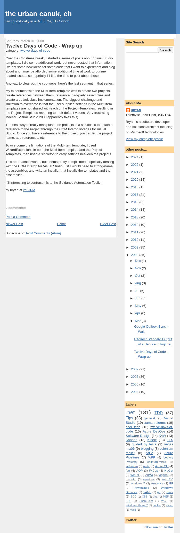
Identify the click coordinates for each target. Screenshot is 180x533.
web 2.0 (167, 479)
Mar (138, 321)
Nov (138, 268)
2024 (135, 157)
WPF (151, 457)
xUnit (133, 509)
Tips (129, 418)
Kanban (131, 440)
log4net (163, 474)
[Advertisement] (149, 75)
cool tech (133, 427)
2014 (135, 210)
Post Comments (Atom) (43, 233)
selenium (132, 466)
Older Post (108, 224)
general (149, 418)
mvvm (169, 505)
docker (157, 505)
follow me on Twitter (158, 527)
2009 (135, 247)
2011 (135, 232)
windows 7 (138, 483)
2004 (135, 392)
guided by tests (144, 444)
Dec (138, 261)
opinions (149, 479)
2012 (135, 225)
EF (171, 483)
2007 (135, 369)
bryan (136, 110)
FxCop (153, 470)
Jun (138, 298)
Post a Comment (18, 217)
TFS (170, 440)
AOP (139, 470)
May (138, 306)
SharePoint (146, 501)
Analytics (157, 483)
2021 (135, 172)
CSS (145, 496)
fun (128, 470)
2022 (135, 165)
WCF (164, 501)
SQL (128, 501)
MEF (166, 496)
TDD (158, 413)
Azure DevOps (154, 431)
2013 (135, 217)
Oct (138, 276)
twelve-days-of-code (35, 50)
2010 (135, 240)
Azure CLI (161, 466)
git (158, 492)
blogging (147, 449)
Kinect (152, 440)
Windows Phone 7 (137, 505)
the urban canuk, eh (38, 14)
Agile (149, 453)
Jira (155, 496)
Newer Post (14, 224)
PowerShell (141, 487)
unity (146, 466)
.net (130, 412)
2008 (135, 255)
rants (169, 492)
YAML (147, 492)
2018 (135, 187)
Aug (138, 283)
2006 (135, 377)
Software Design (138, 436)
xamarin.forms (155, 423)
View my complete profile (144, 139)
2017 (135, 195)
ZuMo (149, 474)
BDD (133, 496)
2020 (135, 179)
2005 (135, 384)
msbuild (131, 479)
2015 (135, 202)
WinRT (135, 474)
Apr (138, 313)
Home (61, 224)
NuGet (169, 470)
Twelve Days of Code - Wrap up (44, 46)
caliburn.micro (156, 461)
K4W (162, 436)
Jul (137, 291)
